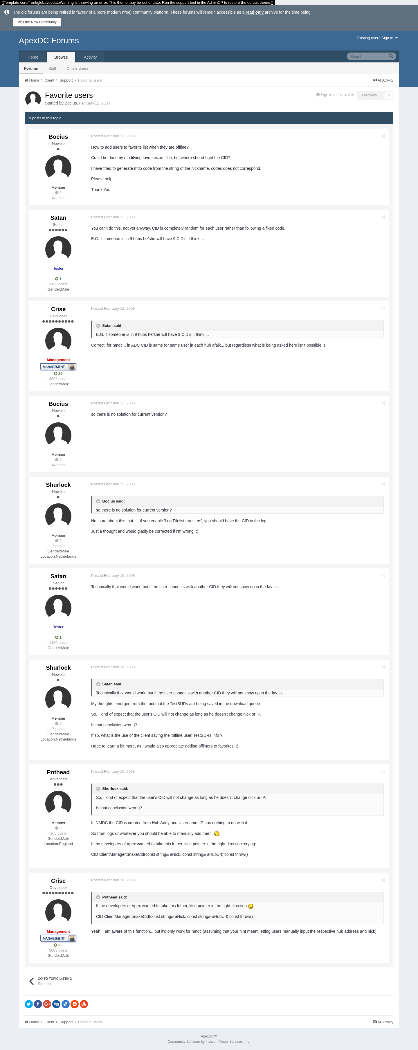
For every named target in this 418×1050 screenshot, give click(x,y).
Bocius (71, 103)
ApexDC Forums (49, 40)
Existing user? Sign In (377, 38)
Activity (90, 57)
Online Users (77, 68)
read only (255, 12)
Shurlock (58, 485)
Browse (61, 57)
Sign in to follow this (337, 95)
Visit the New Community (37, 22)
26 (58, 373)
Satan (58, 218)
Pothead (58, 772)
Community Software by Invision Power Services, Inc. (209, 1042)
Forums (31, 68)
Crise (58, 309)
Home (33, 57)
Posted (113, 136)
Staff (52, 68)
